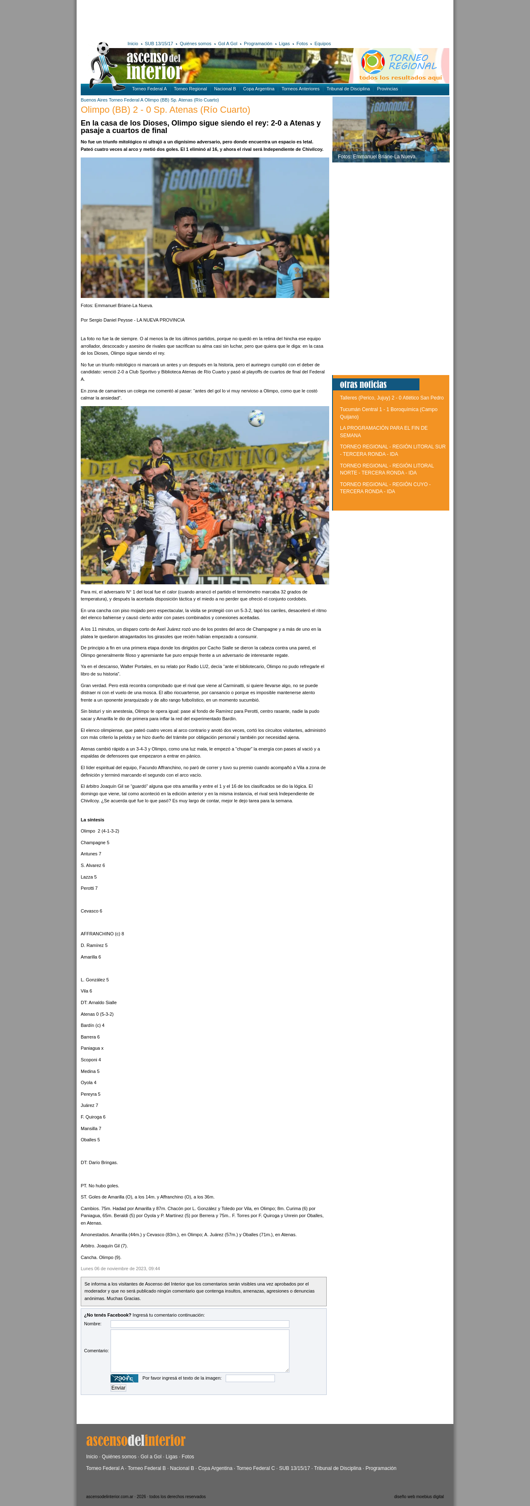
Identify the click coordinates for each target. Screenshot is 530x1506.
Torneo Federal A (149, 88)
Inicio (133, 43)
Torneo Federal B (147, 1468)
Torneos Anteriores (301, 88)
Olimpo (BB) (157, 99)
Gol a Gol (150, 1457)
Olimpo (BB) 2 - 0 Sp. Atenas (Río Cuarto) (166, 109)
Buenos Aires (94, 99)
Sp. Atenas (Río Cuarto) (195, 99)
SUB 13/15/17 (159, 43)
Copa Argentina (259, 88)
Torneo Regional (190, 88)
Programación (258, 43)
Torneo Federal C (255, 1468)
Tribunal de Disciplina (348, 88)
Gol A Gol (227, 43)
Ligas (284, 43)
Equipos (322, 43)
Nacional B (225, 88)
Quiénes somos (195, 43)
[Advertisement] (202, 18)
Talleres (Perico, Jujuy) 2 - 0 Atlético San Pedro (392, 398)
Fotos (302, 43)
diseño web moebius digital (419, 1496)
